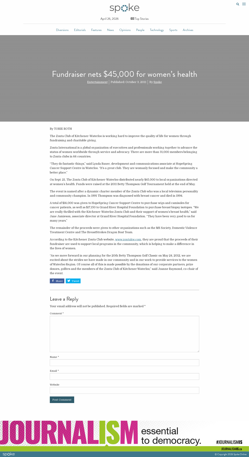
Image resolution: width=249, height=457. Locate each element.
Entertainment (97, 82)
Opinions (125, 30)
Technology (157, 30)
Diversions (62, 30)
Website (54, 384)
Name (54, 357)
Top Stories (140, 18)
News (110, 30)
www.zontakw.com (128, 239)
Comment (57, 313)
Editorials (80, 30)
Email (54, 370)
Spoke (158, 82)
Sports (173, 30)
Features (96, 30)
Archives (188, 30)
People (140, 30)
